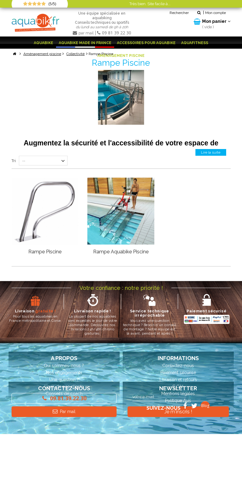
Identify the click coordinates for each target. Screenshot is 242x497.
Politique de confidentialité (178, 407)
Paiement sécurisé (178, 372)
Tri (14, 160)
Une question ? (64, 379)
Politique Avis (178, 400)
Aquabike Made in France (85, 43)
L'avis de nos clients (64, 386)
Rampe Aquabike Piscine (121, 251)
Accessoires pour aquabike (146, 43)
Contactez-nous (178, 365)
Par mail (63, 454)
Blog (205, 468)
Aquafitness (194, 43)
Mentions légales (178, 393)
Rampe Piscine (44, 251)
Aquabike (43, 43)
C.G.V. (178, 386)
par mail (84, 33)
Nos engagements (64, 372)
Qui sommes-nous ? (64, 365)
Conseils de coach (64, 393)
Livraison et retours (178, 379)
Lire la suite (210, 152)
